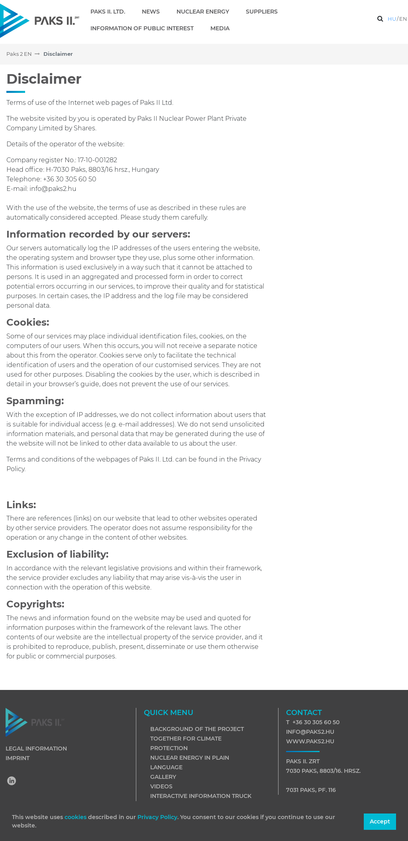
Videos (161, 786)
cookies (76, 817)
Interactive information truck (200, 796)
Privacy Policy (157, 817)
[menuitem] (111, 11)
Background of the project (197, 729)
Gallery (163, 776)
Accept (380, 821)
